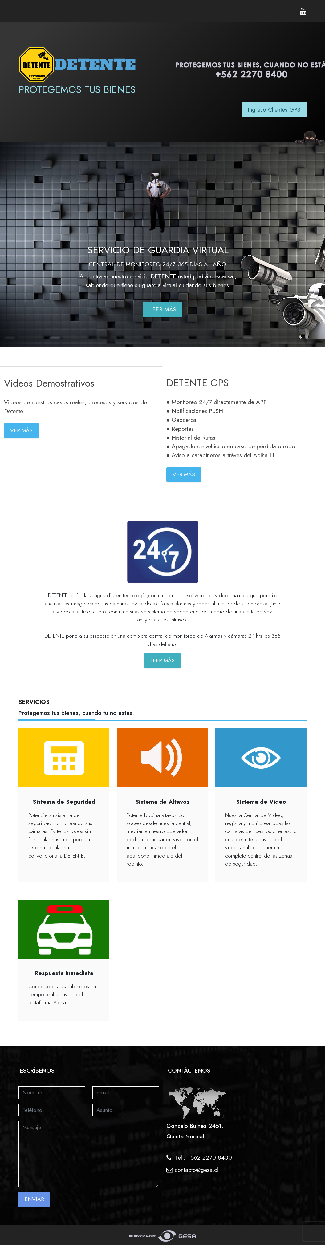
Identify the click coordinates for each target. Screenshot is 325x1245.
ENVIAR (34, 1199)
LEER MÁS (162, 309)
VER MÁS (21, 430)
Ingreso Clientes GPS (274, 109)
